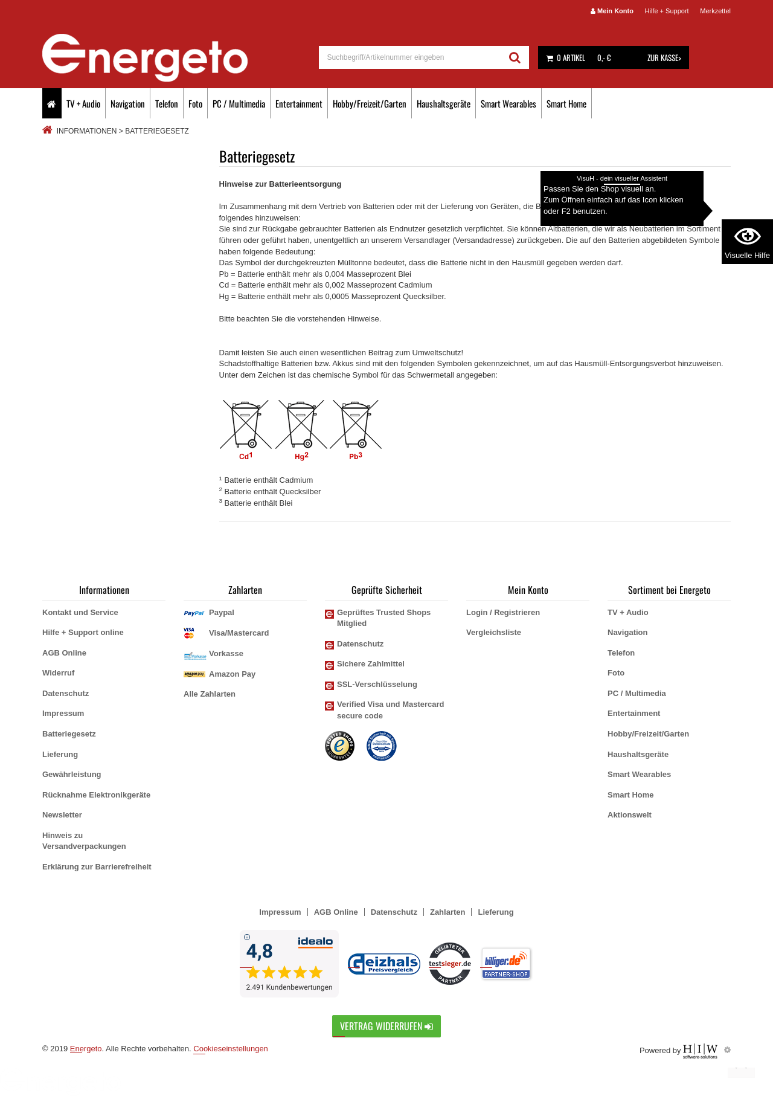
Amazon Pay (232, 674)
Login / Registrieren (503, 612)
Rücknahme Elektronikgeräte (96, 794)
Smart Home (566, 103)
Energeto (86, 1048)
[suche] (410, 57)
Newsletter (62, 814)
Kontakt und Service (80, 612)
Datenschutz (65, 693)
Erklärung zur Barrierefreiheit (97, 866)
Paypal (221, 612)
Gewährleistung (71, 774)
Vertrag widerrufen (386, 1026)
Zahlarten (448, 912)
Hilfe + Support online (83, 632)
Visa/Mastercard (239, 632)
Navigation (128, 103)
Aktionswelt (630, 814)
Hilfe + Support (667, 11)
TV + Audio (83, 103)
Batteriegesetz (69, 733)
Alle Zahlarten (210, 693)
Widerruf (58, 672)
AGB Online (64, 652)
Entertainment (298, 103)
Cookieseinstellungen (230, 1048)
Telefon (166, 103)
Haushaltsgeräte (443, 103)
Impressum (63, 713)
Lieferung (60, 754)
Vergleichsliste (493, 632)
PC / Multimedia (239, 103)
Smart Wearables (508, 103)
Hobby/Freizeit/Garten (369, 103)
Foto (195, 103)
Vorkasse (226, 653)
